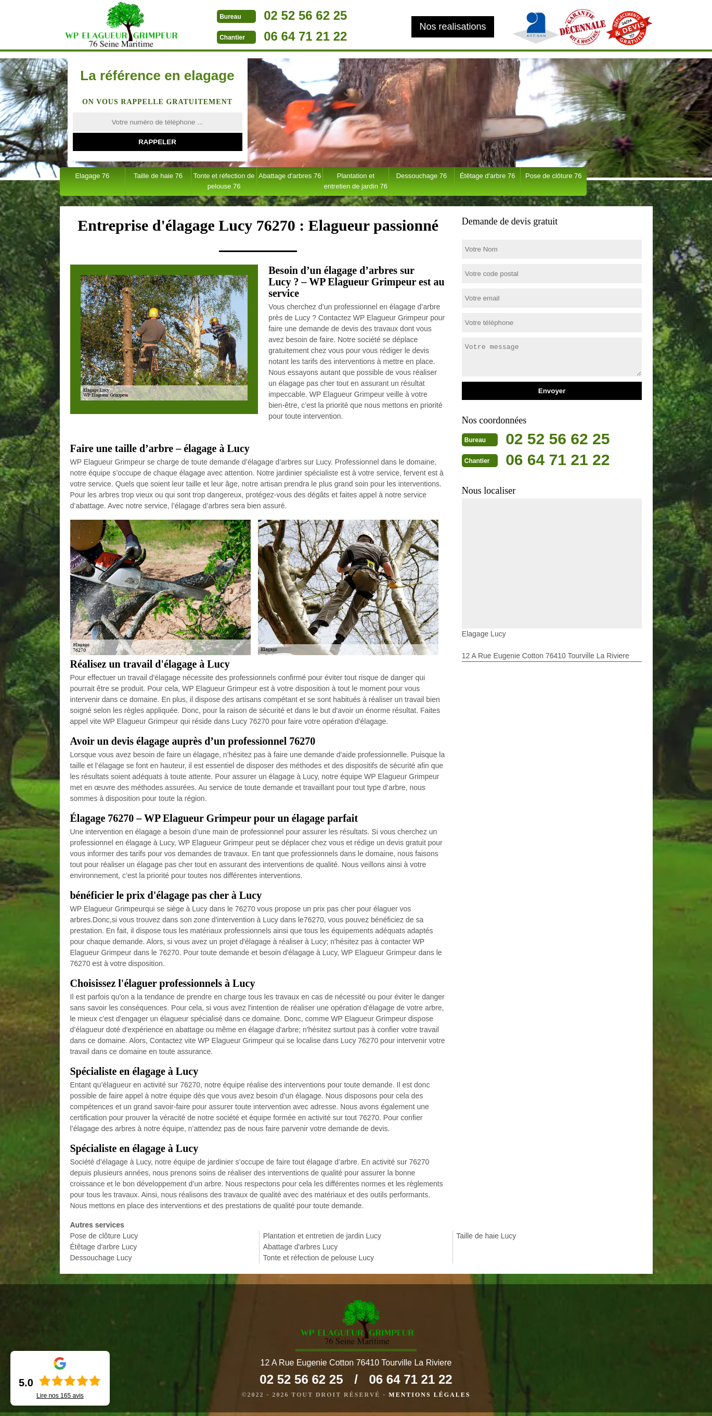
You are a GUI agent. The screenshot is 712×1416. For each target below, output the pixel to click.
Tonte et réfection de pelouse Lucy (318, 1258)
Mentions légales (429, 1398)
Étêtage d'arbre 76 (487, 176)
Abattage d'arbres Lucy (300, 1247)
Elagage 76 (92, 176)
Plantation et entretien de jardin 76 (355, 181)
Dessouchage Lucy (101, 1258)
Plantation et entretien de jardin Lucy (322, 1236)
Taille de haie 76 (158, 176)
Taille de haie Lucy (486, 1236)
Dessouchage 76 (421, 176)
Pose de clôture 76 (553, 176)
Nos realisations (452, 26)
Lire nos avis (60, 1395)
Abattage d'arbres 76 (289, 176)
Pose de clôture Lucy (104, 1236)
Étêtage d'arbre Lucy (103, 1247)
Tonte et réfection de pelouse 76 (224, 181)
